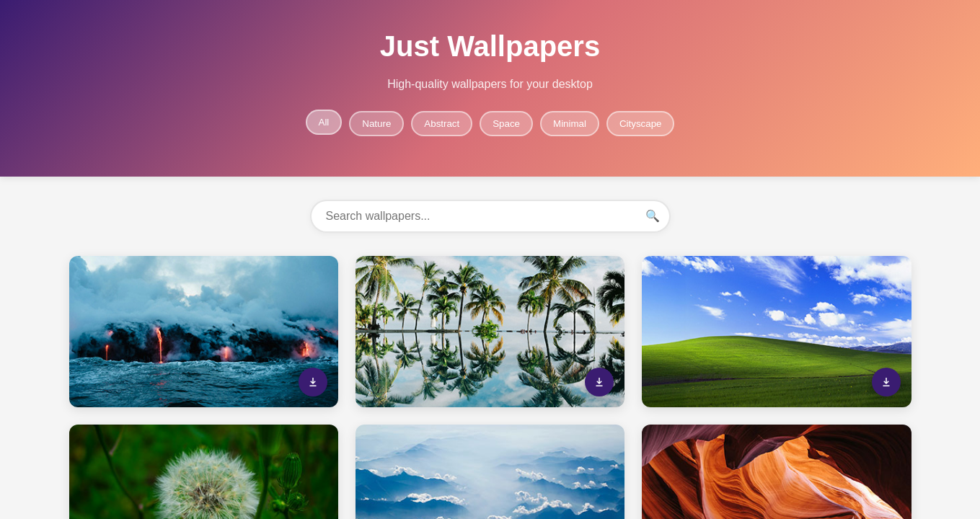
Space (506, 123)
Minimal (569, 123)
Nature (376, 123)
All (324, 122)
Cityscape (640, 123)
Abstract (441, 123)
